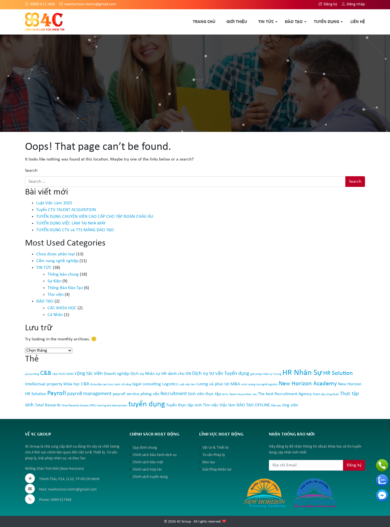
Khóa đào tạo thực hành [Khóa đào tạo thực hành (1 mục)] (105, 384)
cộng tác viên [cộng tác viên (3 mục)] (89, 373)
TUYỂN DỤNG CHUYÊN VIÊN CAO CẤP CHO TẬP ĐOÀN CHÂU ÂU (94, 216)
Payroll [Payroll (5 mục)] (56, 393)
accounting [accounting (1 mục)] (32, 374)
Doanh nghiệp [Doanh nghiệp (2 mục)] (116, 374)
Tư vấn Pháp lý (213, 455)
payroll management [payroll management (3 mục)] (89, 394)
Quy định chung (145, 448)
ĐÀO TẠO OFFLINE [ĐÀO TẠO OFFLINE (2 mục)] (253, 405)
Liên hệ (357, 22)
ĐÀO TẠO (294, 22)
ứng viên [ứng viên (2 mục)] (290, 405)
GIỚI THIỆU (236, 22)
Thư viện (55, 294)
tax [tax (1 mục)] (255, 394)
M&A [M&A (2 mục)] (235, 384)
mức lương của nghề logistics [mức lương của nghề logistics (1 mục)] (259, 384)
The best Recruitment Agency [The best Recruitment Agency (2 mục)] (285, 394)
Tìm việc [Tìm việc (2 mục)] (210, 405)
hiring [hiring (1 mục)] (277, 374)
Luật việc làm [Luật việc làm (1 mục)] (187, 384)
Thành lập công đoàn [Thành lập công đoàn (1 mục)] (326, 394)
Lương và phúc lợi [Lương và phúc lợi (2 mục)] (212, 384)
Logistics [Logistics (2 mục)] (170, 384)
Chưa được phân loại (55, 254)
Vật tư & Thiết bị (215, 448)
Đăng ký (328, 4)
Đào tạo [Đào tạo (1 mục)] (276, 405)
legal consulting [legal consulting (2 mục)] (146, 384)
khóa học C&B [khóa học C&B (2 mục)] (76, 384)
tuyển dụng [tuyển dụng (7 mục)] (146, 404)
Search (31, 170)
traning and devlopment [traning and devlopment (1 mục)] (112, 405)
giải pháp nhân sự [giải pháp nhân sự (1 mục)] (261, 374)
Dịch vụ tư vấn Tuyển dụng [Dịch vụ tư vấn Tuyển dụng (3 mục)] (220, 373)
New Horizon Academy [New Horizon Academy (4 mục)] (308, 384)
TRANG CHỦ (204, 22)
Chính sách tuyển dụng (150, 477)
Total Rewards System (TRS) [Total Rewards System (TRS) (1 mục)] (79, 405)
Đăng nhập (353, 4)
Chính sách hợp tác (147, 470)
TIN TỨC (266, 22)
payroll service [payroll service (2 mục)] (126, 394)
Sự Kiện (54, 281)
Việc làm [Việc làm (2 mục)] (227, 405)
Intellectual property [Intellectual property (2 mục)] (43, 384)
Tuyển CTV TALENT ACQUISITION (66, 210)
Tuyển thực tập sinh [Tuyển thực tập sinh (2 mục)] (184, 405)
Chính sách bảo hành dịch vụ (154, 455)
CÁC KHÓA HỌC (61, 308)
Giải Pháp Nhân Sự (216, 470)
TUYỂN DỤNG (326, 22)
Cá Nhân (55, 315)
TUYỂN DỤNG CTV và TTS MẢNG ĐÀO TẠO (75, 230)
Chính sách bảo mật (148, 462)
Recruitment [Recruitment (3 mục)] (173, 394)
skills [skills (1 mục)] (225, 394)
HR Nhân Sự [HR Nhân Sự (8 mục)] (302, 373)
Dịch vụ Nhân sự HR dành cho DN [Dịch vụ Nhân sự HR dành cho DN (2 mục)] (160, 374)
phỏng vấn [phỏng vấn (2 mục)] (149, 394)
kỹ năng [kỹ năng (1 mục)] (126, 384)
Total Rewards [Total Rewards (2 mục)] (48, 405)
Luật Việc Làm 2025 (54, 203)
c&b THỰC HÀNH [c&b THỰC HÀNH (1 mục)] (63, 374)
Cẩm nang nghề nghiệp (57, 261)
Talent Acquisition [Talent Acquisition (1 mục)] (240, 394)
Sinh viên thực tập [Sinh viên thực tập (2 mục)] (204, 394)
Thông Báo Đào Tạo (65, 288)
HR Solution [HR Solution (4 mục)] (338, 373)
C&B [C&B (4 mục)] (45, 373)
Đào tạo (208, 462)
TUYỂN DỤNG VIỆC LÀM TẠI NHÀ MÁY (71, 223)
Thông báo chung (63, 274)
